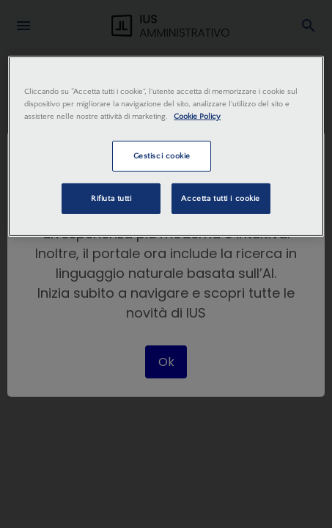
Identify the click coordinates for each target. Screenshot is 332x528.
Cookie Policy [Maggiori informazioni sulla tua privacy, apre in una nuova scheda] (197, 116)
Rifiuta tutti (111, 198)
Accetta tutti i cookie (220, 198)
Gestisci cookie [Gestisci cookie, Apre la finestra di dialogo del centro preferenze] (162, 156)
